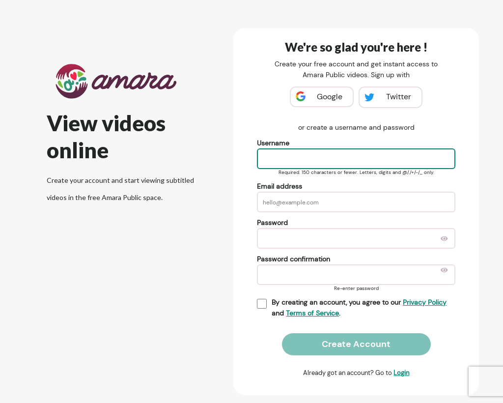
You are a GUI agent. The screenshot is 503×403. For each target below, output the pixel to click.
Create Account (356, 344)
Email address (279, 186)
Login (401, 373)
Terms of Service (312, 313)
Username (273, 143)
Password (272, 222)
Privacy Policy (425, 302)
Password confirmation (293, 259)
